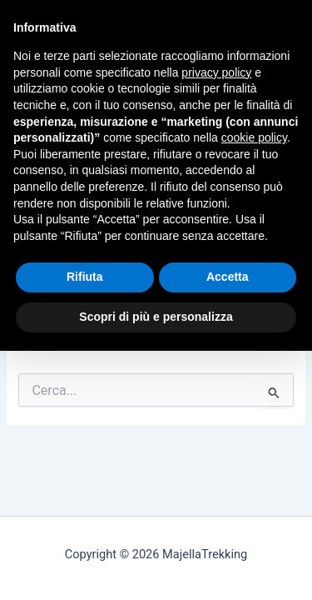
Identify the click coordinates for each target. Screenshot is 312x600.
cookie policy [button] (254, 137)
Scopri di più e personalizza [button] (155, 316)
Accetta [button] (227, 276)
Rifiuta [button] (85, 276)
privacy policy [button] (216, 72)
